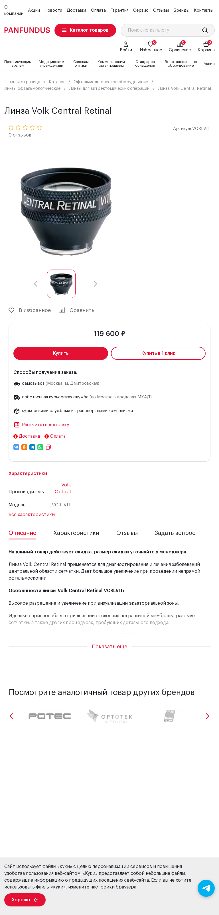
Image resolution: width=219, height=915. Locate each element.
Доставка (76, 10)
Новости (53, 10)
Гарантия (119, 10)
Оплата (98, 10)
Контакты (203, 10)
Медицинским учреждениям (51, 63)
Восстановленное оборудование (181, 63)
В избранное (30, 310)
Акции (34, 10)
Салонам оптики (81, 63)
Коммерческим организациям (111, 63)
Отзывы (161, 10)
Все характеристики (32, 514)
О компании (13, 10)
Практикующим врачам (18, 63)
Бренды (181, 10)
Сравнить (76, 310)
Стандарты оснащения (145, 63)
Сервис (141, 10)
